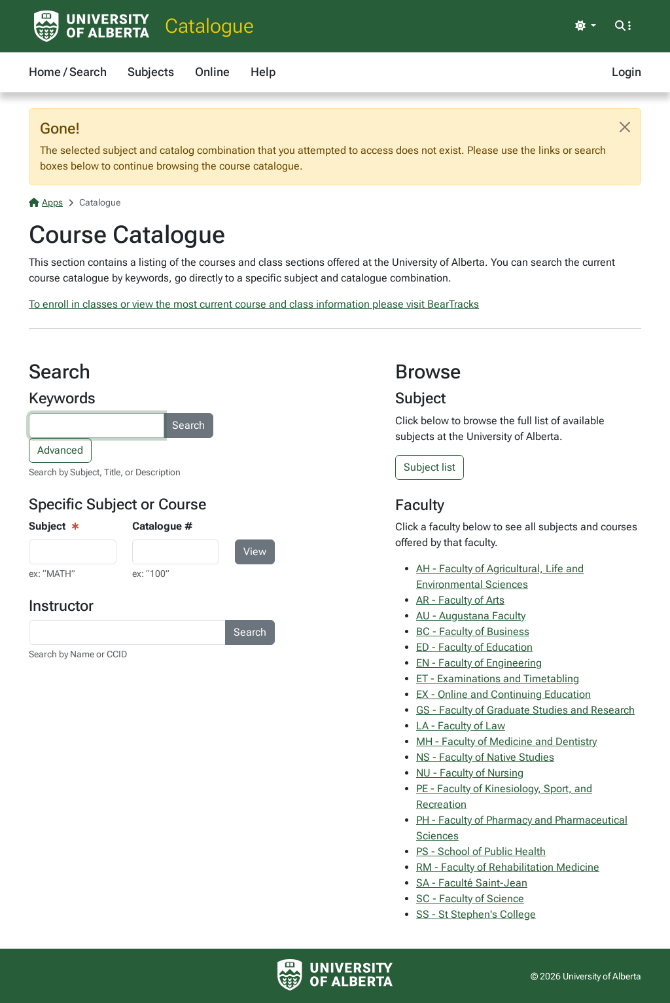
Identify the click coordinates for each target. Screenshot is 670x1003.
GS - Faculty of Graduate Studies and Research (525, 710)
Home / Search (68, 72)
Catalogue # (162, 526)
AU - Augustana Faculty (470, 616)
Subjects (151, 72)
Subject (47, 526)
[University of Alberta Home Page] (91, 26)
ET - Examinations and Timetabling (497, 678)
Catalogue (209, 25)
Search (188, 425)
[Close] (625, 127)
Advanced (60, 450)
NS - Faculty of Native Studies (485, 757)
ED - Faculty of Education (474, 647)
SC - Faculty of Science (470, 898)
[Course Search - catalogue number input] (176, 551)
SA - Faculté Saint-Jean (471, 883)
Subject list (429, 467)
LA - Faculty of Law (460, 726)
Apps (46, 202)
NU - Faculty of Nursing (469, 773)
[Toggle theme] (586, 26)
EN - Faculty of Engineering (479, 663)
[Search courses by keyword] (96, 425)
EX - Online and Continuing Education (503, 694)
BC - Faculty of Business (472, 631)
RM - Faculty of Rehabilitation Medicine (507, 867)
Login (626, 72)
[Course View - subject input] (72, 551)
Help (263, 72)
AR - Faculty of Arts (460, 600)
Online (212, 72)
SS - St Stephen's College (476, 914)
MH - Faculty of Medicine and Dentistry (506, 741)
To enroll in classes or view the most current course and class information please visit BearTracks (254, 304)
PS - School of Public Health (481, 851)
